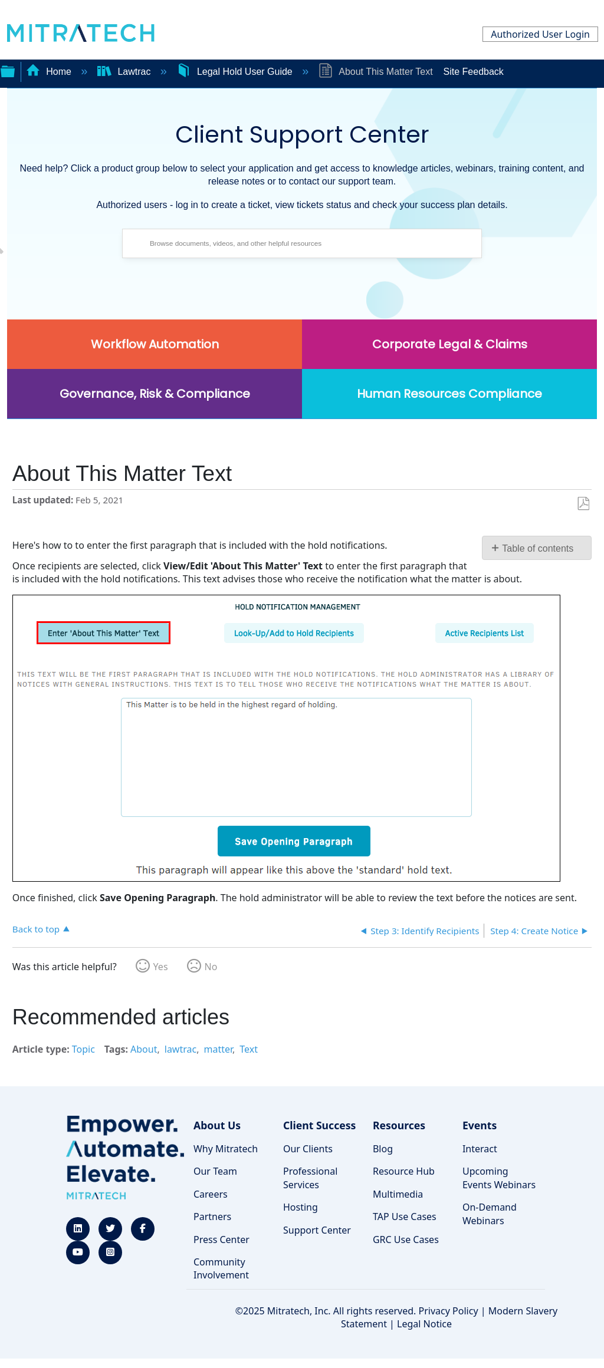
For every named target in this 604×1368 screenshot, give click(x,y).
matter (217, 1049)
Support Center (317, 1230)
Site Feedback (474, 72)
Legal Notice (424, 1323)
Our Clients (308, 1148)
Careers (210, 1194)
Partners (212, 1216)
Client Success (319, 1125)
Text (248, 1049)
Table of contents (537, 548)
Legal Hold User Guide (235, 72)
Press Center (221, 1239)
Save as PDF (583, 504)
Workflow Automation (155, 344)
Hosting (300, 1207)
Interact (479, 1148)
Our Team (215, 1171)
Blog (383, 1148)
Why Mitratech (225, 1148)
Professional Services (310, 1178)
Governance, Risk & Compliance (155, 393)
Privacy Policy (448, 1310)
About (143, 1049)
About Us (217, 1125)
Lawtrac (125, 72)
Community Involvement (221, 1268)
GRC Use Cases (406, 1239)
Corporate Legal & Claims (449, 344)
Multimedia (398, 1194)
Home (50, 72)
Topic (83, 1049)
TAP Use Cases (404, 1216)
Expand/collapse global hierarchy (7, 70)
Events (479, 1125)
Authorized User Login (540, 34)
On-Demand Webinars (489, 1214)
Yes (160, 966)
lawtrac (180, 1049)
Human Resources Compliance (449, 393)
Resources (399, 1125)
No (211, 966)
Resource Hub (404, 1171)
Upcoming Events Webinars (499, 1178)
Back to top (36, 928)
